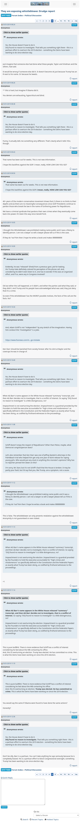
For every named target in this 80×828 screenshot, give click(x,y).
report (73, 78)
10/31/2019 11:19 (9, 663)
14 (61, 21)
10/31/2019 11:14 (9, 590)
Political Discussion (33, 15)
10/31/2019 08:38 (9, 104)
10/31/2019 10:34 (9, 307)
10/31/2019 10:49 (9, 360)
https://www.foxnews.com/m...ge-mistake (22, 340)
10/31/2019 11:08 (9, 424)
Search (25, 819)
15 (65, 21)
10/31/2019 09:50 (9, 173)
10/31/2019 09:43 (9, 152)
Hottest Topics (53, 819)
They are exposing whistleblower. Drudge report (28, 11)
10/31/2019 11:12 (9, 483)
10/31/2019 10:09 (9, 246)
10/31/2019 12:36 (9, 717)
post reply (6, 15)
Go (76, 21)
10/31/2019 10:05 (9, 222)
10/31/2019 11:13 (9, 527)
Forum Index (17, 15)
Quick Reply (8, 777)
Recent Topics (37, 819)
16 (69, 21)
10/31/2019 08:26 (9, 83)
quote (74, 25)
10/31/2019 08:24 (9, 24)
